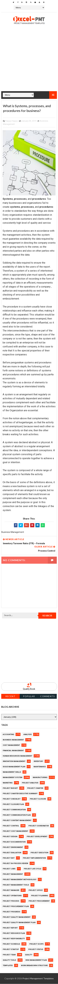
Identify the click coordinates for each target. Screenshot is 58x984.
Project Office (36, 890)
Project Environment (13, 847)
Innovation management (14, 761)
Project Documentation (14, 842)
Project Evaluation (12, 853)
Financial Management (13, 751)
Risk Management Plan (36, 960)
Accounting (8, 735)
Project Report (10, 928)
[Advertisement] (29, 62)
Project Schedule (11, 944)
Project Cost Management (15, 831)
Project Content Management (17, 821)
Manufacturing (40, 778)
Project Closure (38, 799)
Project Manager (11, 890)
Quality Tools (9, 960)
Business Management (13, 740)
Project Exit (9, 858)
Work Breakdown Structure (34, 966)
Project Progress (11, 912)
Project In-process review (15, 864)
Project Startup (11, 950)
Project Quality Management (16, 917)
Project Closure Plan (13, 804)
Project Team (9, 955)
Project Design (10, 837)
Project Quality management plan (19, 923)
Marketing (8, 783)
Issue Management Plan (14, 767)
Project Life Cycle (32, 869)
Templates (8, 966)
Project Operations (12, 896)
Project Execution (39, 853)
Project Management (13, 874)
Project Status (35, 950)
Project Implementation (34, 858)
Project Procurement (39, 901)
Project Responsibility (14, 939)
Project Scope (36, 944)
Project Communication (14, 810)
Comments (47, 696)
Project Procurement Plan (16, 907)
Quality (28, 955)
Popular (29, 696)
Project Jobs (9, 869)
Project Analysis (30, 783)
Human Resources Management (17, 756)
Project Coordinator (38, 826)
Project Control (11, 826)
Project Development (37, 837)
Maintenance (40, 767)
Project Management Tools (16, 885)
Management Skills (12, 772)
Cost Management (11, 745)
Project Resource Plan (14, 933)
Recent (10, 696)
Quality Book (29, 689)
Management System (12, 778)
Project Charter (35, 788)
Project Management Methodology (19, 880)
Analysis (28, 735)
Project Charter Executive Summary (20, 794)
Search (47, 615)
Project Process (11, 901)
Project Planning (39, 896)
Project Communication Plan (17, 815)
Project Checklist (11, 799)
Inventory (38, 761)
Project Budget (10, 788)
